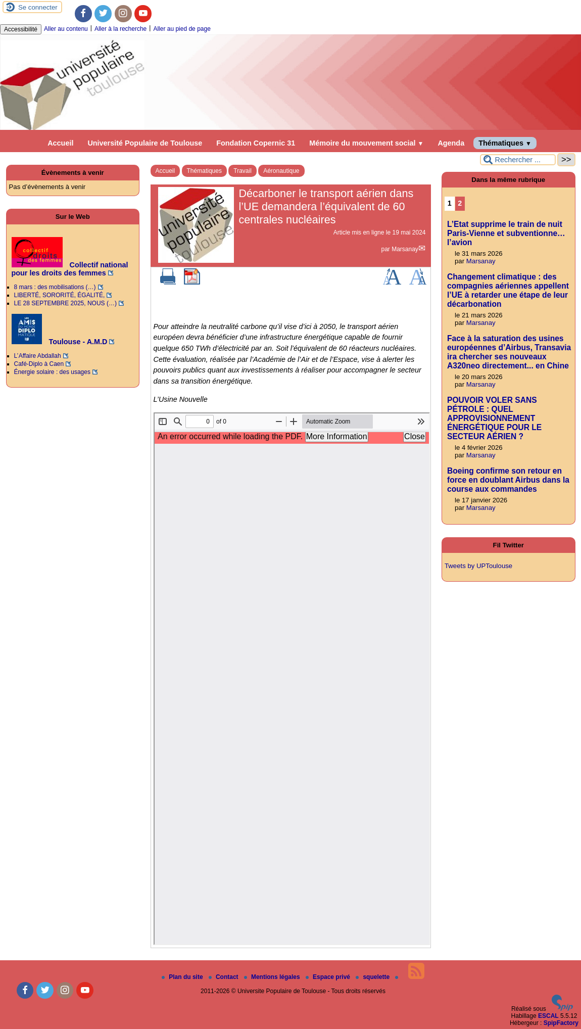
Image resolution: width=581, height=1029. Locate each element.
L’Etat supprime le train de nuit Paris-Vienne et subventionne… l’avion (506, 233)
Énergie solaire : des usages (52, 372)
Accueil (60, 143)
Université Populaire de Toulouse (144, 143)
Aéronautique (281, 170)
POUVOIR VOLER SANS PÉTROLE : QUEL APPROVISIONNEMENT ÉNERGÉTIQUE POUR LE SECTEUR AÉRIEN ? (494, 418)
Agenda (451, 143)
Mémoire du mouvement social (366, 143)
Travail (242, 170)
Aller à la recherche (120, 28)
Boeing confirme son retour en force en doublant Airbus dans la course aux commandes (508, 479)
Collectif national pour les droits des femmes (70, 269)
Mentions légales (273, 976)
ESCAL (548, 1015)
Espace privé (329, 976)
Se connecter (38, 7)
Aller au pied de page (181, 28)
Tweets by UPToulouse (478, 566)
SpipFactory (561, 1022)
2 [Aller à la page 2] (460, 203)
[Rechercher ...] (518, 159)
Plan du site (183, 976)
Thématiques (504, 143)
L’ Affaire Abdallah (37, 355)
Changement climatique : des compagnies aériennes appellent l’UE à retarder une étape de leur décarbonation (508, 290)
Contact (224, 976)
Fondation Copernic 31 (255, 143)
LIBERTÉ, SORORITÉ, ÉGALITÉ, (59, 295)
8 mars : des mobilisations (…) (55, 287)
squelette (373, 976)
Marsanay (405, 249)
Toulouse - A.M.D (60, 342)
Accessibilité (20, 29)
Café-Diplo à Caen (39, 363)
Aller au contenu (66, 28)
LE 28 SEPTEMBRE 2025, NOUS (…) (65, 303)
